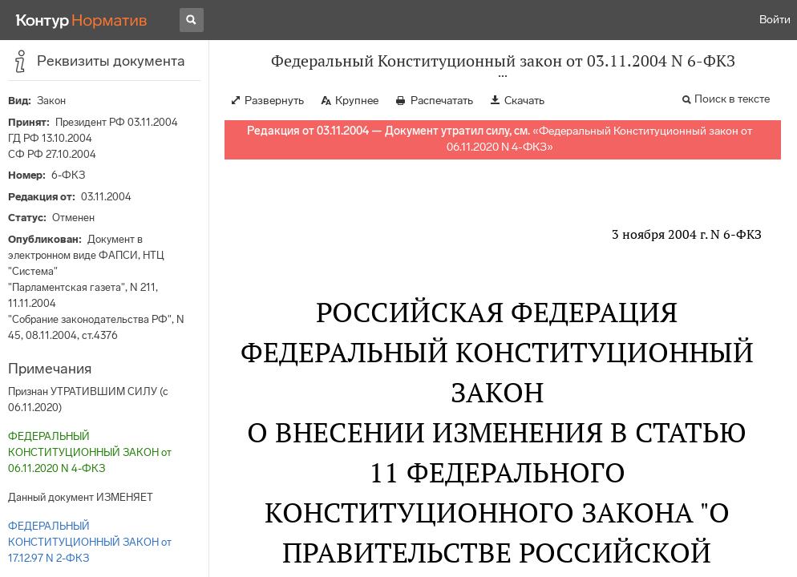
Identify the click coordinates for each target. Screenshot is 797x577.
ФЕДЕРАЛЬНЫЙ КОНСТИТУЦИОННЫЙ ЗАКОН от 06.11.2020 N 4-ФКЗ (90, 452)
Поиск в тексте (732, 99)
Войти (775, 19)
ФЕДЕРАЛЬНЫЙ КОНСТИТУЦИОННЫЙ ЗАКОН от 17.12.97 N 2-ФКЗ (90, 542)
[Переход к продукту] (82, 20)
